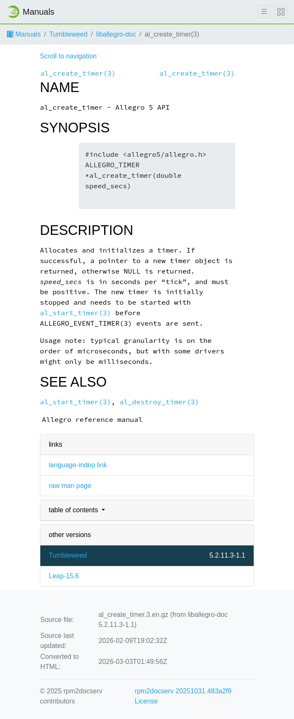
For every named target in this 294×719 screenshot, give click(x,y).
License (146, 701)
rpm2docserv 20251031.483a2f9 (183, 691)
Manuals (24, 34)
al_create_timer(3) (78, 73)
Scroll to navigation (68, 56)
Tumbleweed (68, 34)
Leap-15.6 (64, 575)
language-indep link (78, 465)
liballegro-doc (116, 34)
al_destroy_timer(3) (160, 402)
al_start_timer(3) (75, 312)
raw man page (70, 485)
